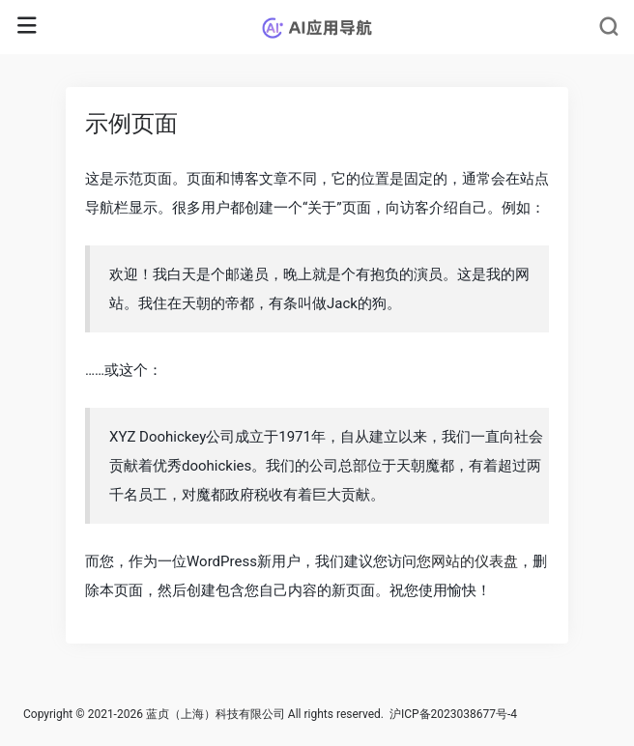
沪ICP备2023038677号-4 (453, 714)
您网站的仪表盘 (467, 561)
